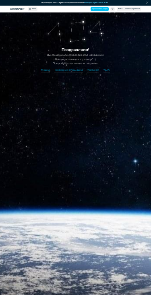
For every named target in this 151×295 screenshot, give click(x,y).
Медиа (45, 70)
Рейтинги (93, 70)
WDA (106, 70)
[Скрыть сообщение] (147, 3)
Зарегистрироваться (132, 9)
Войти (120, 9)
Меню (32, 9)
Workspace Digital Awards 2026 (95, 3)
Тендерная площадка (68, 70)
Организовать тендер (100, 9)
